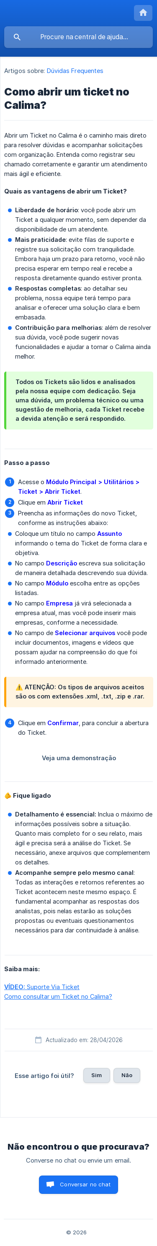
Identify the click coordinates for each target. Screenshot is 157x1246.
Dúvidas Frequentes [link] (75, 70)
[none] (143, 13)
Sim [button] (96, 1075)
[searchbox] (78, 37)
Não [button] (126, 1075)
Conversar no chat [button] (85, 1184)
